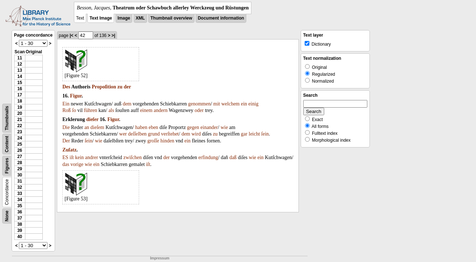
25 (19, 144)
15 (19, 82)
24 (19, 138)
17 (19, 94)
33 (19, 193)
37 (19, 218)
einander (209, 127)
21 (19, 119)
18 (19, 101)
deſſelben (137, 134)
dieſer (92, 119)
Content (6, 144)
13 (19, 70)
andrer (91, 157)
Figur (76, 96)
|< (71, 35)
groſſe (153, 141)
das (65, 164)
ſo (74, 110)
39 (19, 230)
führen (90, 110)
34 (19, 199)
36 (19, 212)
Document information (221, 18)
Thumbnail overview (171, 18)
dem (127, 104)
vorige (76, 164)
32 (19, 187)
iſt (72, 157)
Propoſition (104, 87)
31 (19, 181)
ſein (265, 134)
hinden (167, 141)
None (6, 216)
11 (19, 58)
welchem (230, 104)
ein (244, 104)
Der (66, 141)
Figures (6, 166)
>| (113, 35)
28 (19, 162)
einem (146, 110)
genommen (199, 104)
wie (224, 127)
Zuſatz (69, 150)
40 (19, 236)
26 (19, 150)
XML (140, 18)
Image (124, 18)
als (111, 110)
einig (254, 104)
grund (154, 134)
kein (79, 157)
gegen (193, 127)
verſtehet (170, 134)
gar (244, 134)
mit (216, 104)
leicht (254, 134)
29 (19, 168)
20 (19, 113)
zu (119, 87)
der (127, 87)
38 (19, 224)
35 (19, 205)
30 (19, 175)
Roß (66, 110)
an (86, 127)
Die (66, 127)
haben (141, 127)
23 (19, 131)
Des (66, 87)
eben (153, 127)
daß (233, 157)
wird (196, 134)
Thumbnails (6, 118)
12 (19, 64)
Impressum (159, 258)
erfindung (208, 157)
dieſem (97, 127)
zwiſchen (133, 157)
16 (19, 88)
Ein (65, 104)
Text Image (100, 18)
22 (19, 125)
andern (160, 110)
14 (19, 76)
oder (199, 110)
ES (65, 157)
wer (123, 134)
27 (19, 156)
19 (19, 107)
